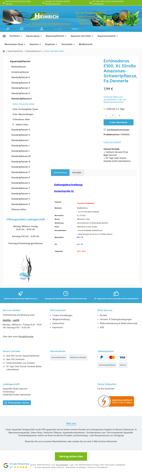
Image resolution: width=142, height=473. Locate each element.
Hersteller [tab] (76, 172)
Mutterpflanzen (18, 66)
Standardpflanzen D (20, 93)
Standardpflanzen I (20, 140)
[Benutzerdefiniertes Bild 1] (116, 401)
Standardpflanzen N (20, 161)
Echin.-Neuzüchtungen (23, 114)
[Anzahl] (113, 115)
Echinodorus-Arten (21, 119)
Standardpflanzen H (20, 135)
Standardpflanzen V (20, 198)
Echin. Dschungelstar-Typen (25, 109)
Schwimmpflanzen (20, 72)
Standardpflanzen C (20, 88)
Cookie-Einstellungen (62, 315)
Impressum (57, 327)
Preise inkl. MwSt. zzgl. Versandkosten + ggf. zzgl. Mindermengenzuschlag (115, 99)
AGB (102, 327)
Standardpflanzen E (21, 98)
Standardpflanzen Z (20, 204)
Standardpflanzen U (20, 193)
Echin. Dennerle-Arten (24, 104)
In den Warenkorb (118, 122)
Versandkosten (62, 465)
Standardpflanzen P (20, 172)
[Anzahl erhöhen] (119, 115)
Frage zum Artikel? (112, 142)
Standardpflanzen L (20, 151)
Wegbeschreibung (61, 319)
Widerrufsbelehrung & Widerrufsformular (119, 323)
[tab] (60, 172)
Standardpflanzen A (20, 77)
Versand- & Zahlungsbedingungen (116, 319)
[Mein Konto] (46, 29)
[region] (76, 88)
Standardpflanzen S (20, 183)
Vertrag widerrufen (71, 456)
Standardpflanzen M (21, 156)
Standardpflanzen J (20, 145)
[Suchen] (10, 29)
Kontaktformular (26, 336)
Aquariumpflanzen (20, 61)
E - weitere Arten (20, 124)
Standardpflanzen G (20, 129)
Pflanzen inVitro (18, 209)
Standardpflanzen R (20, 177)
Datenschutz (58, 323)
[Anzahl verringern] (106, 115)
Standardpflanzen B (20, 82)
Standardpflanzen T (20, 188)
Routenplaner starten (17, 402)
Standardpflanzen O (20, 167)
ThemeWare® (101, 467)
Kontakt (103, 315)
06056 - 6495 (11, 320)
